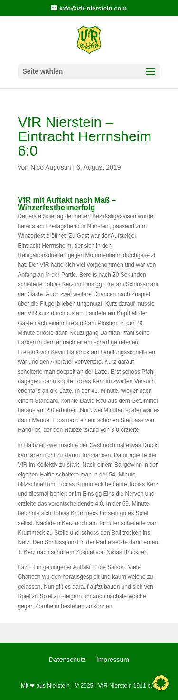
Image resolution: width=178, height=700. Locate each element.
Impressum (112, 659)
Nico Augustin (50, 167)
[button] (161, 683)
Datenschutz (67, 659)
